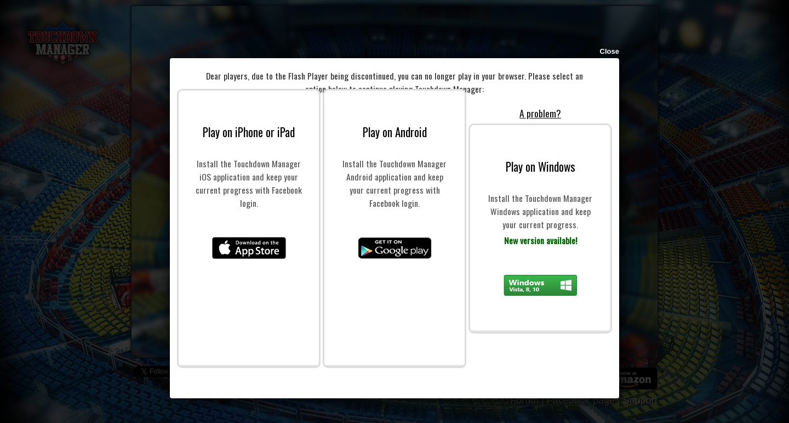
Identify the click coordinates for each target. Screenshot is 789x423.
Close (609, 51)
